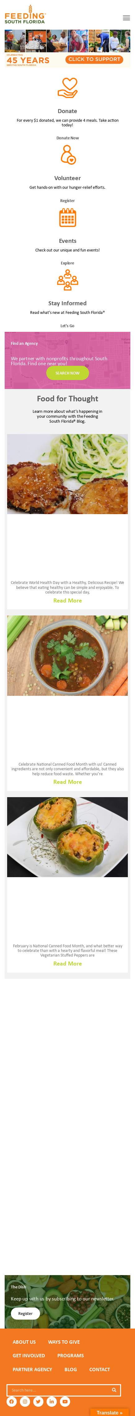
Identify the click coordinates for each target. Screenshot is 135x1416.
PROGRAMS (70, 1355)
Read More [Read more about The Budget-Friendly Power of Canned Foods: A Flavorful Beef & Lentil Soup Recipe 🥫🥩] (67, 782)
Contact (99, 1369)
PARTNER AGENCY (32, 1369)
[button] (127, 17)
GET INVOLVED (29, 1355)
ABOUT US (24, 1341)
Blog (71, 1369)
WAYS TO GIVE (64, 1341)
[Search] (114, 1390)
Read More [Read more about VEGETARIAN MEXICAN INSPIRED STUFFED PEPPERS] (67, 963)
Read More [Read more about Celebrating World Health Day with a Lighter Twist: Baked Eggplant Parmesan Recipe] (67, 600)
